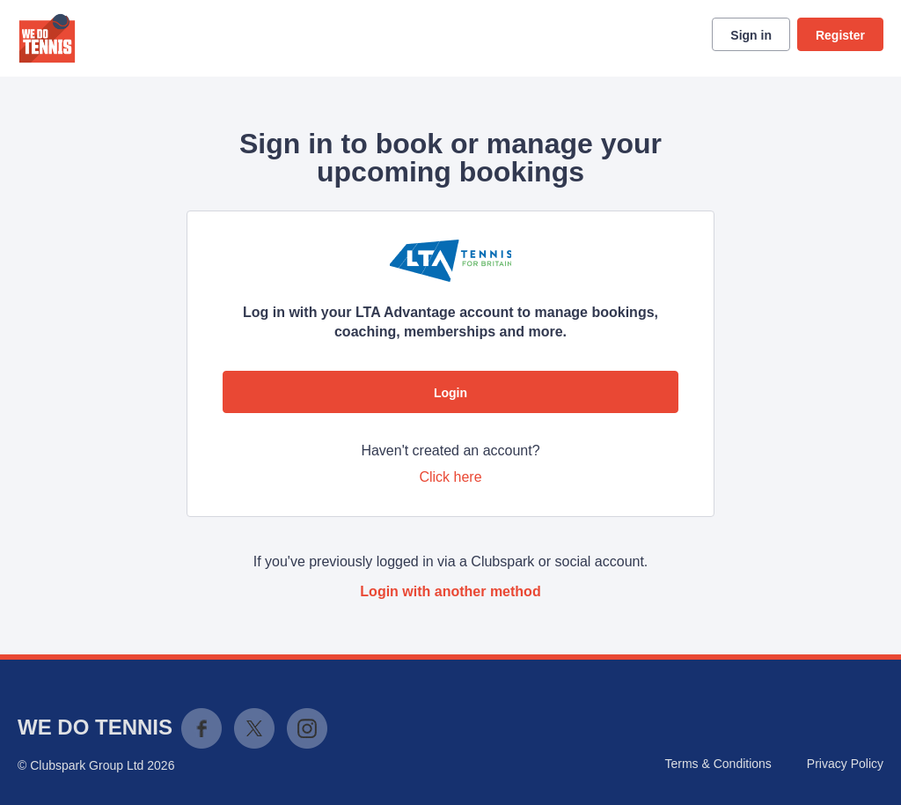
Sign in (751, 35)
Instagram (307, 728)
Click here (450, 476)
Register (840, 35)
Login (450, 393)
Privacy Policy (845, 764)
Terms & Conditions (717, 764)
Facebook (201, 728)
